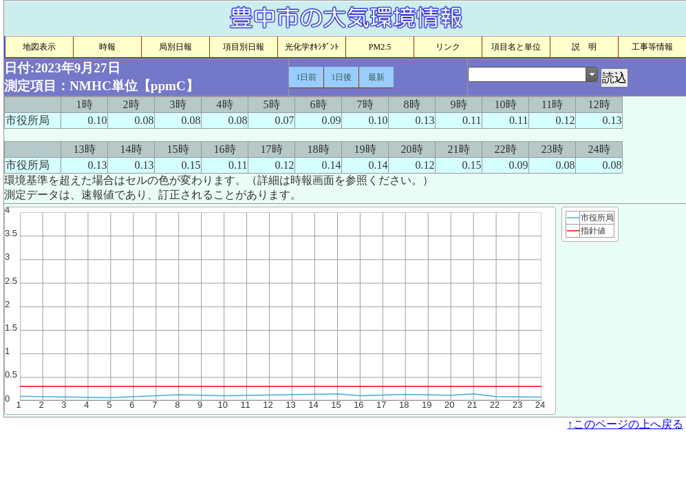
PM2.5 (380, 47)
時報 (107, 47)
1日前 (306, 77)
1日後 (341, 77)
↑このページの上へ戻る (625, 424)
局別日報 (175, 47)
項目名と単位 (516, 47)
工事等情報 (652, 47)
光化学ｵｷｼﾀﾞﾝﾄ (312, 47)
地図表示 (39, 47)
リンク (448, 47)
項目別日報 (243, 47)
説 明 (584, 47)
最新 (376, 77)
